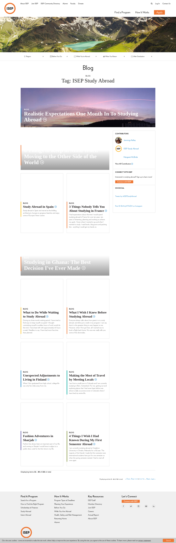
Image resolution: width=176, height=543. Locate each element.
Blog (88, 76)
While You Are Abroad (62, 511)
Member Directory (95, 504)
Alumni (65, 3)
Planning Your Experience (63, 504)
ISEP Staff (92, 500)
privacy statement (144, 540)
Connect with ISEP (124, 182)
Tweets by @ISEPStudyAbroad (125, 196)
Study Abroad (26, 511)
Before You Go (59, 507)
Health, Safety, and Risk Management (68, 515)
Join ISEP (34, 3)
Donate (80, 3)
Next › (148, 479)
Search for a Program (28, 500)
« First (127, 479)
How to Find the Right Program (32, 504)
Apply (159, 12)
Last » (153, 479)
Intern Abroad (26, 515)
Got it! (168, 540)
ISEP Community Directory (50, 3)
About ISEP (24, 3)
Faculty (72, 3)
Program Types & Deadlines (64, 500)
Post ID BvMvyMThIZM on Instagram (128, 206)
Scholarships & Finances (29, 507)
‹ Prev (132, 479)
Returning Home (60, 518)
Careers (91, 511)
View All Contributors (124, 164)
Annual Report (93, 515)
